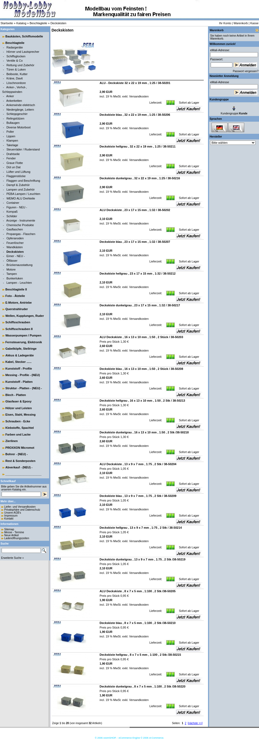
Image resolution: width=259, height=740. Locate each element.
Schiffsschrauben (17, 322)
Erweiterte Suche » (12, 557)
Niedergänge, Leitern (20, 109)
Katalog (21, 23)
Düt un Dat (13, 167)
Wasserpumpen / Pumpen (23, 335)
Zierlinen (11, 441)
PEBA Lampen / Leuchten (23, 193)
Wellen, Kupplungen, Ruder (24, 315)
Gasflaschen (14, 229)
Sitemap (9, 529)
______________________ (23, 474)
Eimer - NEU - (15, 256)
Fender (11, 158)
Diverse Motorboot (18, 127)
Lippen (10, 136)
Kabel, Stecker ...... (18, 361)
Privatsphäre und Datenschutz (22, 509)
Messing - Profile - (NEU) (22, 375)
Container (12, 202)
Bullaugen (13, 122)
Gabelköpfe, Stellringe (21, 348)
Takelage (12, 145)
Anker (10, 96)
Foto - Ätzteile (15, 295)
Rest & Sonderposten (20, 460)
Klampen (12, 140)
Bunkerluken (14, 278)
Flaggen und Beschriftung (23, 180)
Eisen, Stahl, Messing (20, 414)
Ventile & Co (14, 60)
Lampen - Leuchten (19, 282)
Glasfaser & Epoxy (18, 401)
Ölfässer (11, 260)
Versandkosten (138, 96)
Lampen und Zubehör (20, 189)
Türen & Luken (16, 69)
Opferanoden (15, 238)
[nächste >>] (195, 723)
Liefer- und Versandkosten (20, 506)
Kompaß (12, 211)
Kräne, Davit (14, 78)
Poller (10, 131)
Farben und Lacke (18, 434)
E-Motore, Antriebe (18, 302)
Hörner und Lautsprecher (22, 51)
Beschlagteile (38, 23)
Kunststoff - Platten (18, 381)
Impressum (10, 515)
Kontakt (8, 518)
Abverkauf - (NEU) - (18, 467)
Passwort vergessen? (245, 71)
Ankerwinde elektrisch (20, 105)
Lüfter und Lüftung (18, 171)
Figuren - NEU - (16, 207)
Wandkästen (14, 247)
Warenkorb (241, 23)
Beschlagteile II (16, 289)
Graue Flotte (14, 162)
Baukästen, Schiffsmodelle (24, 36)
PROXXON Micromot (19, 447)
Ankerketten (14, 100)
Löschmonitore (16, 83)
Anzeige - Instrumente (20, 220)
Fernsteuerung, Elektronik (23, 342)
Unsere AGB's (12, 512)
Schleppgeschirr (17, 113)
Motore (11, 269)
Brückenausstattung (19, 264)
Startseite (7, 23)
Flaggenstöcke (16, 176)
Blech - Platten (15, 395)
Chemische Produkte (20, 225)
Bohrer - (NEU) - (16, 454)
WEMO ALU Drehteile (20, 198)
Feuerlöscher (15, 242)
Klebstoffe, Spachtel (19, 427)
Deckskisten (58, 23)
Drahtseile (13, 154)
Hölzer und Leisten (18, 408)
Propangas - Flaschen (20, 234)
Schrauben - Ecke (17, 421)
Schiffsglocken (15, 56)
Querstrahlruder (16, 309)
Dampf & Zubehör (18, 185)
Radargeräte (14, 47)
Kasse (254, 23)
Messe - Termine (14, 532)
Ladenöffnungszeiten (16, 538)
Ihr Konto (225, 23)
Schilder (11, 216)
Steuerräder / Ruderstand (23, 149)
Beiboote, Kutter (17, 74)
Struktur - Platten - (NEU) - (23, 388)
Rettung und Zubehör (20, 65)
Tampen (11, 273)
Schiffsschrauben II (18, 329)
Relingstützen (15, 118)
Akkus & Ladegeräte (19, 355)
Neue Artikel (11, 535)
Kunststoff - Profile (18, 368)
